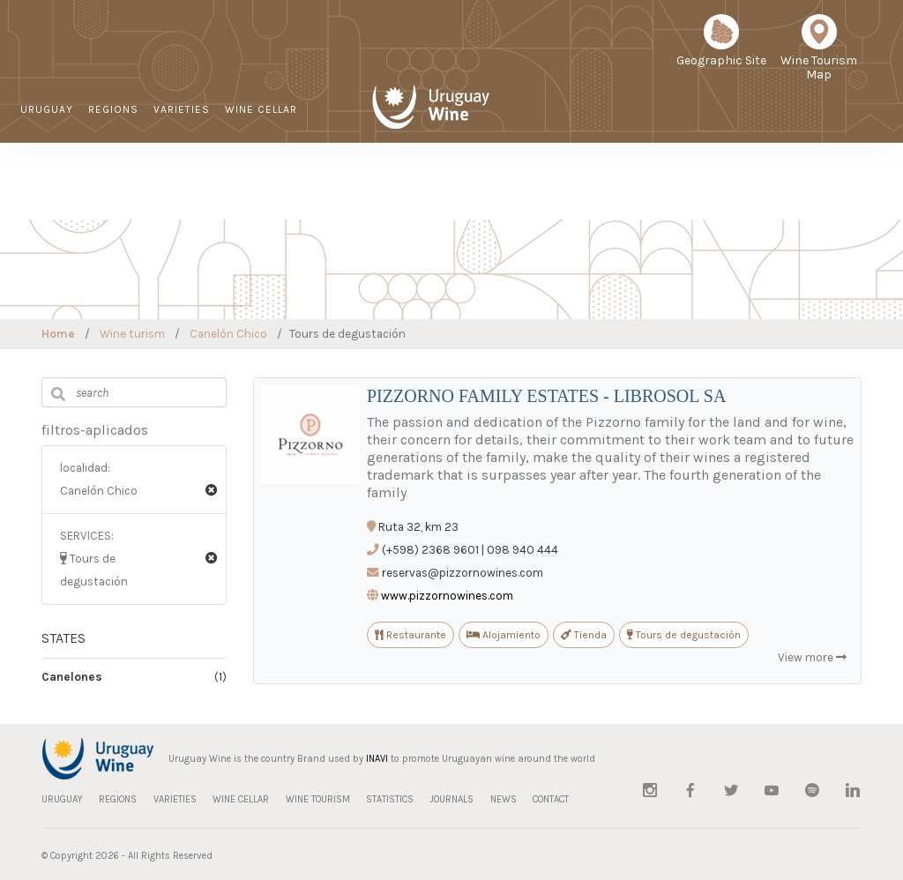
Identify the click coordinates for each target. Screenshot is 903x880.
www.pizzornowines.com (447, 595)
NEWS (721, 189)
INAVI (377, 758)
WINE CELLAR (261, 109)
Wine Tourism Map (818, 54)
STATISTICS (585, 189)
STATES (63, 638)
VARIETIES (181, 109)
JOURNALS (661, 189)
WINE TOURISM (62, 164)
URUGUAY (46, 109)
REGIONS (113, 109)
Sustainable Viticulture (500, 190)
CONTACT (779, 189)
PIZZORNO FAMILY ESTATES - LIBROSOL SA (546, 396)
